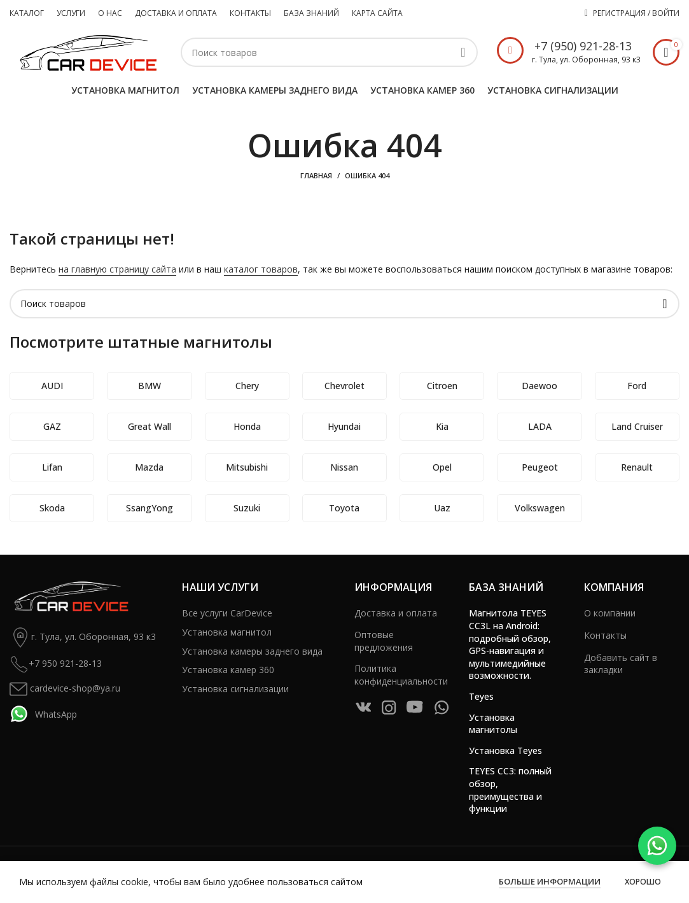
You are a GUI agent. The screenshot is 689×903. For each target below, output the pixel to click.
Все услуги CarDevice (227, 613)
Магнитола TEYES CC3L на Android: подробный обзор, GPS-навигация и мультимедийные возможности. (510, 644)
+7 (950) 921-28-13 (583, 45)
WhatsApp (43, 713)
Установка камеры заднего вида (252, 651)
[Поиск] (329, 52)
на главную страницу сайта (117, 269)
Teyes (481, 696)
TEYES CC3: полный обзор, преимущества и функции (510, 789)
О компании (610, 613)
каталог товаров (261, 269)
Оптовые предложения (383, 641)
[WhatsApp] (657, 846)
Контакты (605, 635)
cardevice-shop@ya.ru (65, 689)
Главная (316, 175)
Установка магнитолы (493, 723)
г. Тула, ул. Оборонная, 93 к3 (83, 637)
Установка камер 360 (228, 670)
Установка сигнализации (235, 689)
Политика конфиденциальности (401, 674)
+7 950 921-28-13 (56, 664)
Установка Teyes (505, 750)
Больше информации (550, 881)
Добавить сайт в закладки (620, 663)
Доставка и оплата (395, 613)
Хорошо (643, 881)
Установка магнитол (227, 632)
